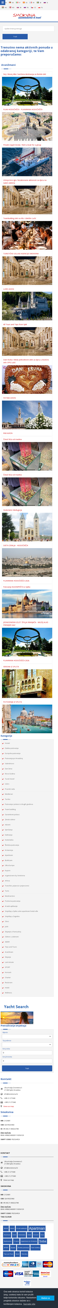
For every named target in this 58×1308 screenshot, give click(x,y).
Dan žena (8, 769)
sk (19, 7)
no (11, 7)
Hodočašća (9, 840)
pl (40, 7)
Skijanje (8, 957)
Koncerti (8, 972)
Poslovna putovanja (12, 901)
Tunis (7, 891)
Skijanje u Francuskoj (13, 932)
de (11, 3)
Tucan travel (9, 779)
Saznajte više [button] (29, 1304)
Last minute (9, 962)
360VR (7, 942)
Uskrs (7, 784)
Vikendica (24, 1254)
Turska (7, 799)
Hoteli (7, 988)
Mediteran (9, 794)
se (39, 3)
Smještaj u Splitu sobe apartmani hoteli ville (21, 911)
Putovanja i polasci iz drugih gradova (19, 804)
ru (26, 7)
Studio (13, 1248)
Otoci (7, 921)
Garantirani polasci (12, 814)
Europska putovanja (12, 753)
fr (32, 3)
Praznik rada (10, 789)
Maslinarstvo (10, 896)
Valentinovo (9, 763)
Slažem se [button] (45, 1298)
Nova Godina (10, 774)
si (46, 3)
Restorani (8, 982)
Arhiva (7, 881)
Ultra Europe (9, 865)
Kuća (42, 1235)
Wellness (8, 993)
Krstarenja (9, 850)
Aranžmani (9, 952)
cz (33, 7)
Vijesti (17, 1254)
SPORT (7, 967)
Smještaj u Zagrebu (12, 916)
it (18, 3)
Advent (7, 825)
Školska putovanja (12, 845)
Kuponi (7, 870)
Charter (8, 977)
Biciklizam (8, 860)
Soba (42, 1241)
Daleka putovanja (11, 748)
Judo (6, 926)
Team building (10, 809)
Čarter (14, 1235)
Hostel (7, 743)
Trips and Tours (11, 947)
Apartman (37, 1228)
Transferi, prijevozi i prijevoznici (17, 886)
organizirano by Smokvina (15, 875)
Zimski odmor (10, 819)
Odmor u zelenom (12, 937)
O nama (16, 1241)
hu (4, 7)
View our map (8, 1106)
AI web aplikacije (11, 906)
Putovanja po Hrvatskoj (14, 758)
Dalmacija (8, 835)
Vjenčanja (8, 830)
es (25, 3)
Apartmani (9, 855)
